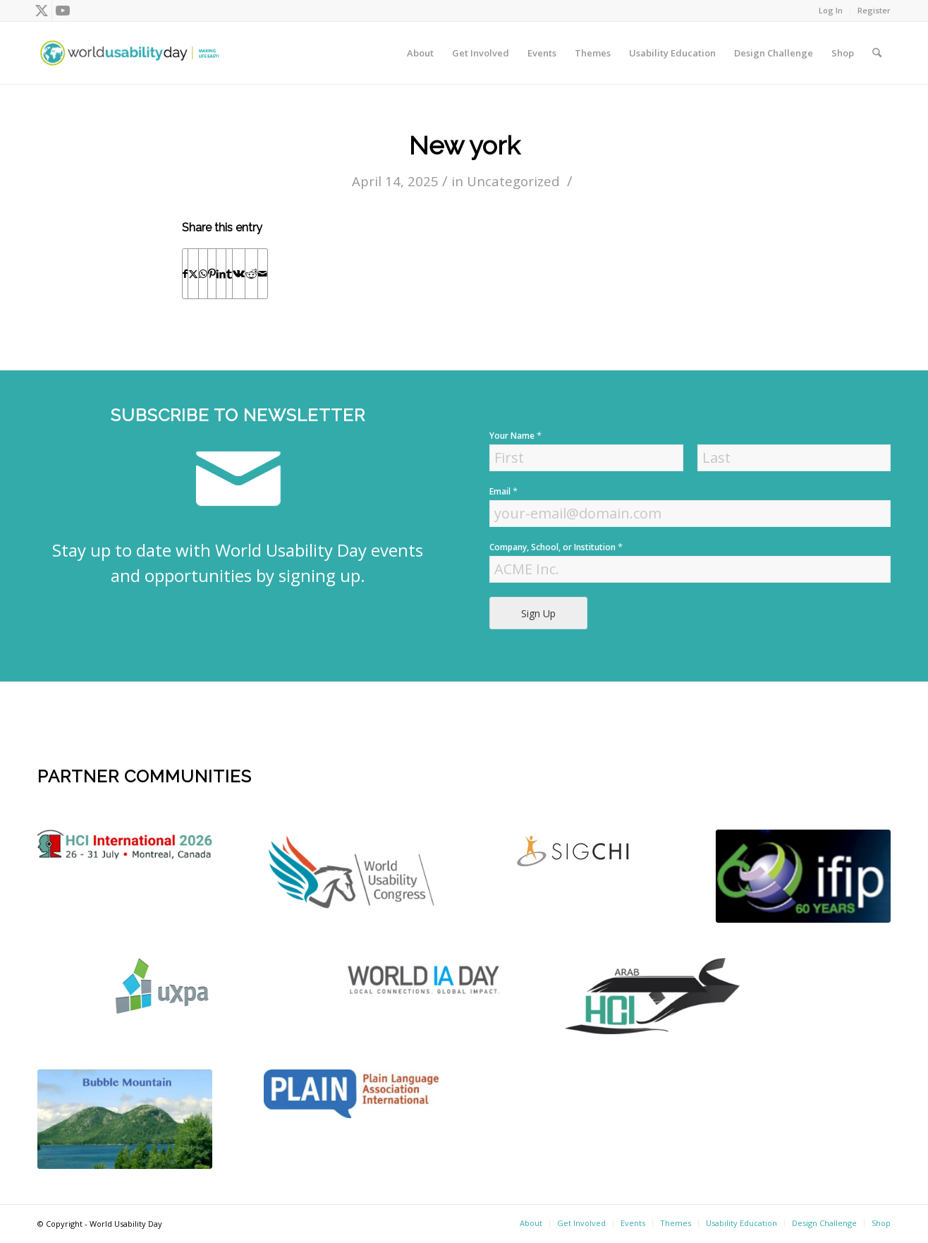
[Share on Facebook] (185, 273)
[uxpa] (162, 986)
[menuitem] (831, 10)
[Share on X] (193, 273)
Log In (831, 10)
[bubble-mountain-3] (124, 1119)
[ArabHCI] (652, 996)
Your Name (515, 436)
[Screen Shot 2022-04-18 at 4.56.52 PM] (803, 876)
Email (503, 491)
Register (874, 10)
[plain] (351, 1093)
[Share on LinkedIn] (221, 273)
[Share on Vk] (239, 273)
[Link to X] (41, 10)
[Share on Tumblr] (229, 273)
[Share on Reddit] (251, 273)
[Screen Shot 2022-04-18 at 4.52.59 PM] (426, 979)
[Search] (877, 53)
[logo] (124, 844)
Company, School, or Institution (556, 547)
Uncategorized (513, 181)
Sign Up (538, 613)
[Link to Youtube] (62, 10)
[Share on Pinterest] (212, 273)
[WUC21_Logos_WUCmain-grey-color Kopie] (351, 875)
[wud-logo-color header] (129, 53)
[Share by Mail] (262, 273)
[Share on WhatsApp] (203, 273)
